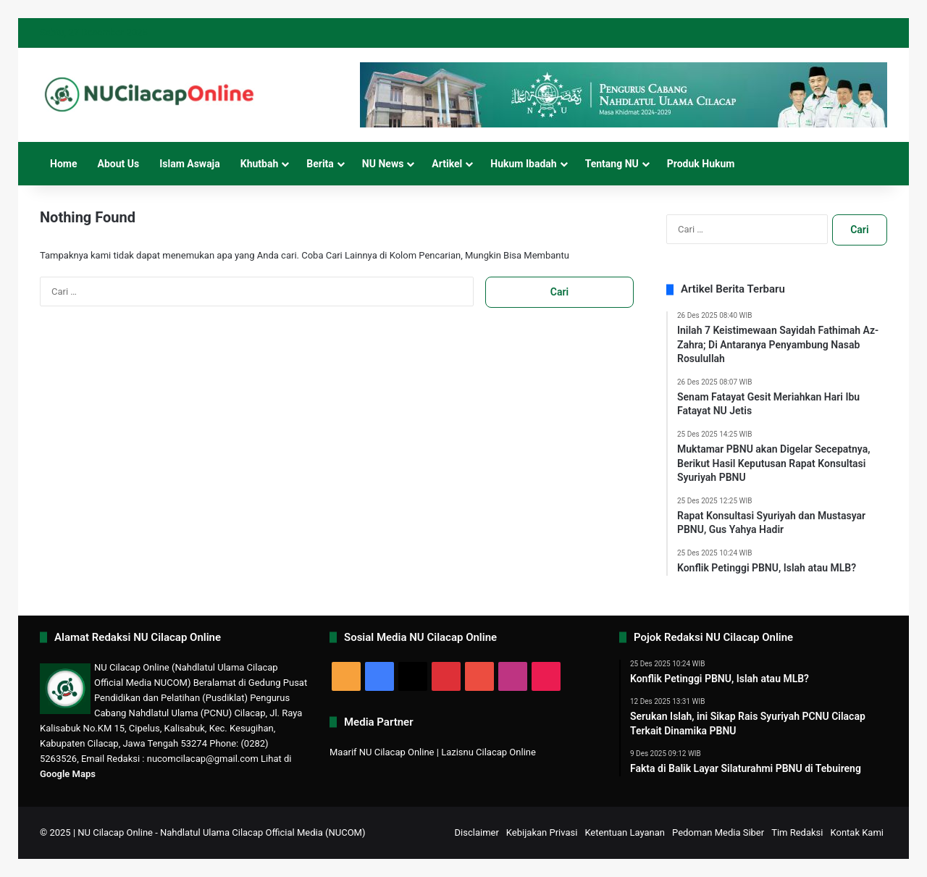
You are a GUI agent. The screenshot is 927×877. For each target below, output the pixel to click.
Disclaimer (477, 832)
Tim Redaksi (797, 832)
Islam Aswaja (189, 163)
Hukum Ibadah (523, 163)
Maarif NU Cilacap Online (382, 752)
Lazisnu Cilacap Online (488, 752)
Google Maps (68, 773)
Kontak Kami (857, 832)
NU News (383, 163)
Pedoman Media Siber (718, 832)
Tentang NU (612, 163)
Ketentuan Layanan (624, 832)
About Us (118, 163)
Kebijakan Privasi (542, 832)
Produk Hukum (701, 163)
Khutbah (259, 163)
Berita (320, 163)
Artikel (447, 163)
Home (63, 163)
